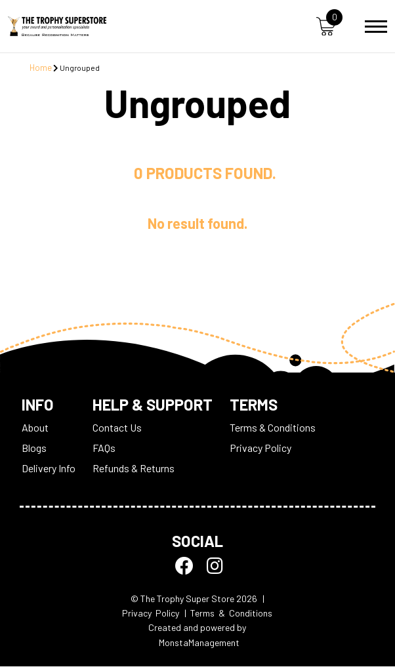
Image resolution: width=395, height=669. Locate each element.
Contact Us (117, 430)
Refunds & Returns (134, 470)
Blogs (34, 450)
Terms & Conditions (273, 430)
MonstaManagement (199, 644)
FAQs (104, 450)
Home (41, 67)
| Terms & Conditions (228, 614)
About (35, 430)
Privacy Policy (260, 450)
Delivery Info (48, 470)
